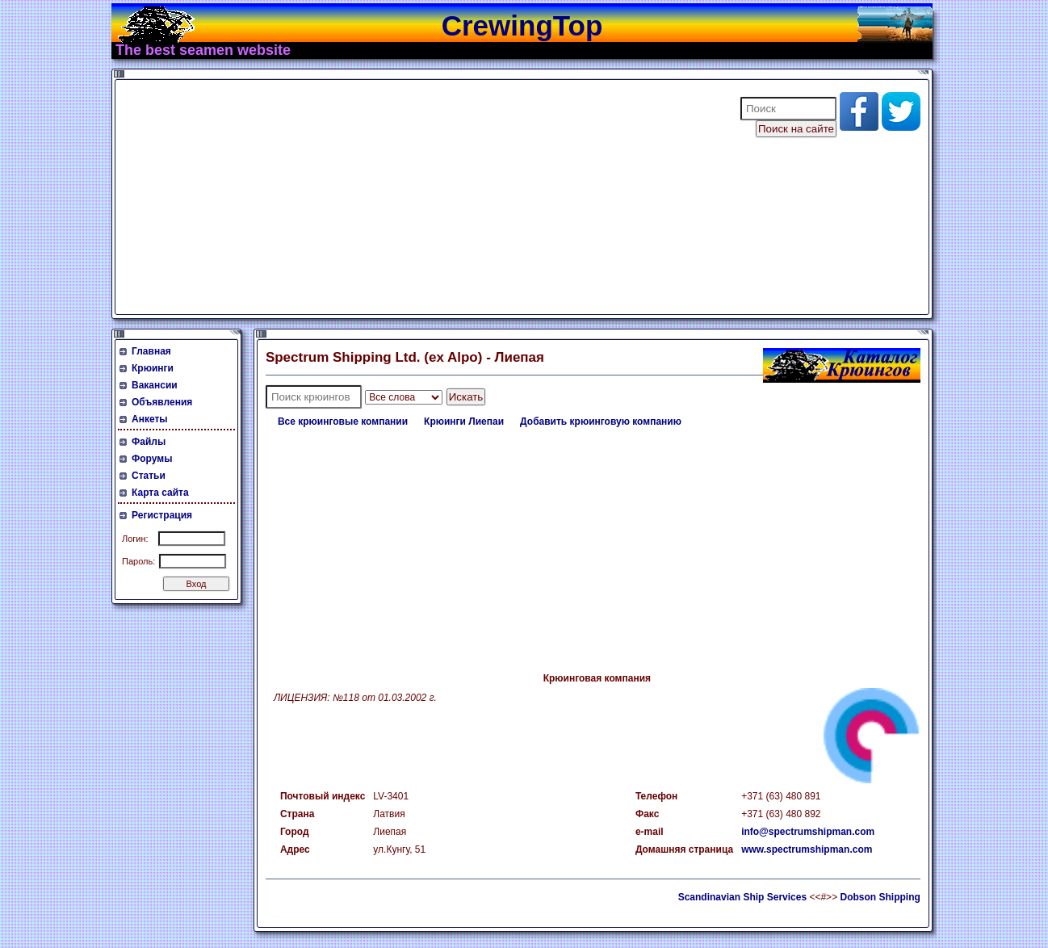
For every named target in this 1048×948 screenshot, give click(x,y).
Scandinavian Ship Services (742, 897)
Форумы (152, 458)
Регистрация (162, 515)
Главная (151, 351)
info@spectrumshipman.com (807, 831)
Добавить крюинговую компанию (600, 421)
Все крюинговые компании (343, 421)
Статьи (149, 475)
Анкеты (150, 419)
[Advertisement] (417, 197)
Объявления (162, 402)
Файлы (149, 441)
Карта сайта (160, 492)
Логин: (135, 538)
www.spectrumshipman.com (806, 849)
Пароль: (138, 561)
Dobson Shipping (880, 897)
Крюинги (153, 368)
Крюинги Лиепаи (464, 421)
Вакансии (155, 385)
